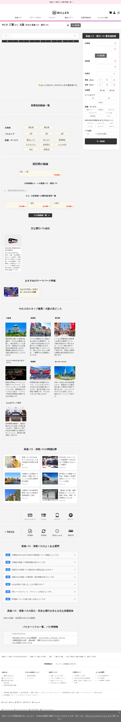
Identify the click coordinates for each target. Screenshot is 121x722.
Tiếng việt (37, 702)
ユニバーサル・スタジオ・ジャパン (52, 638)
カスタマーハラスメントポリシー (28, 695)
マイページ (30, 678)
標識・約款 (34, 692)
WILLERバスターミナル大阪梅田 (24, 638)
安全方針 (6, 683)
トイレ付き (62, 144)
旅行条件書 (24, 692)
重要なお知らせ (8, 676)
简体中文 (28, 702)
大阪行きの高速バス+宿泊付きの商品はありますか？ (32, 570)
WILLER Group (8, 709)
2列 (31, 134)
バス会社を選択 (101, 134)
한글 (12, 702)
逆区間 (75, 25)
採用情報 (15, 692)
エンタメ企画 (103, 17)
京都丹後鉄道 (86, 17)
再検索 (101, 141)
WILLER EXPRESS (22, 709)
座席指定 (62, 140)
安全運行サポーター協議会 (25, 618)
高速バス (18, 17)
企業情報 (6, 692)
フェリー (52, 17)
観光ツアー (69, 17)
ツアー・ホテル (35, 17)
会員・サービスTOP (57, 676)
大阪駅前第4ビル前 (19, 640)
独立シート (31, 140)
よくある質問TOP (103, 676)
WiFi (31, 149)
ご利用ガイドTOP (79, 676)
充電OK (46, 149)
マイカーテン (31, 144)
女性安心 (46, 144)
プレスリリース (8, 678)
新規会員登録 (31, 676)
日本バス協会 (9, 618)
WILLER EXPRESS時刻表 (82, 678)
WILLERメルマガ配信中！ (59, 683)
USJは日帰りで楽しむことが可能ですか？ (28, 584)
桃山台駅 (32, 640)
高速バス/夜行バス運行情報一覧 (60, 2)
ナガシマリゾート (19, 633)
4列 (62, 134)
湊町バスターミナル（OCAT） (48, 640)
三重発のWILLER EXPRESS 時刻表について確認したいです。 (35, 555)
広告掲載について (9, 695)
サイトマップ (86, 692)
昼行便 (31, 127)
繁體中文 (19, 702)
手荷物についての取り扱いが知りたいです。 (29, 599)
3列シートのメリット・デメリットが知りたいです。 (32, 592)
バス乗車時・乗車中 (103, 680)
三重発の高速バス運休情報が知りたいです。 (29, 562)
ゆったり (46, 140)
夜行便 (46, 127)
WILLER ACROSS (47, 709)
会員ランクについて (57, 680)
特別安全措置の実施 (10, 685)
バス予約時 (101, 678)
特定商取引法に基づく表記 (70, 692)
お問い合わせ (98, 692)
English (6, 702)
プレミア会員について (58, 678)
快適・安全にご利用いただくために (83, 681)
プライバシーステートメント (50, 692)
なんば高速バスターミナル (22, 643)
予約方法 (10, 532)
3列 (46, 134)
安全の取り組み (8, 680)
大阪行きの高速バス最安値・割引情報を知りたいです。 (33, 577)
